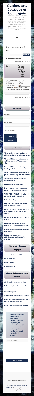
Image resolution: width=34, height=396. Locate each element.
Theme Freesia (24, 388)
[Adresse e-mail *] (17, 340)
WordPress (20, 390)
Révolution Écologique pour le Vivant (15, 282)
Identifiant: (7, 114)
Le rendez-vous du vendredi (13, 184)
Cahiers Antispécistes (10, 292)
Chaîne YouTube (9, 262)
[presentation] (13, 348)
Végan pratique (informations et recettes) (16, 295)
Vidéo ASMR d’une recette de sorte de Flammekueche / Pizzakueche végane (16, 161)
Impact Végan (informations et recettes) (16, 305)
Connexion (10, 136)
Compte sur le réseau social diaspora (15, 255)
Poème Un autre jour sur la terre (15, 200)
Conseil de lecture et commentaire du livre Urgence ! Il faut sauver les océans (16, 212)
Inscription (10, 140)
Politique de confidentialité (17, 380)
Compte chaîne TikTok (11, 266)
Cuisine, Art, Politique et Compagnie (17, 9)
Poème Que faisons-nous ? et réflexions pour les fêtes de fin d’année (14, 237)
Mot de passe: (8, 122)
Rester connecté (10, 130)
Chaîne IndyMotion (10, 258)
